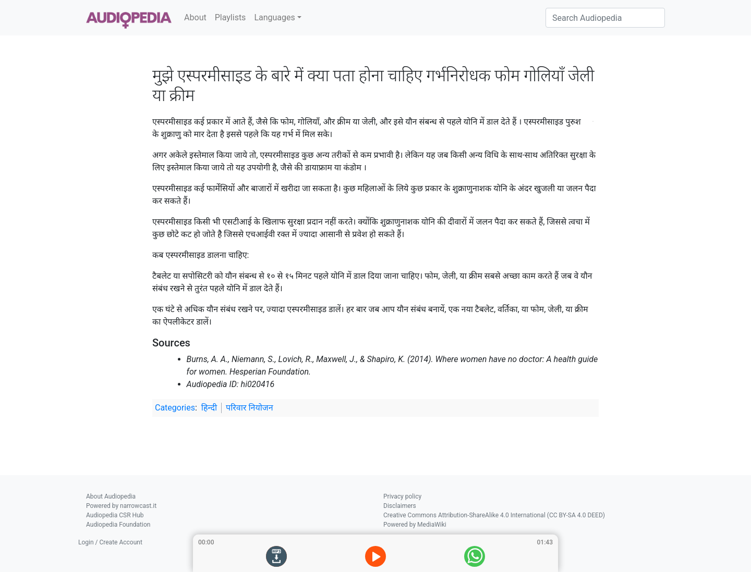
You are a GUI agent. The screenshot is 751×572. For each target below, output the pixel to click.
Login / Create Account (110, 542)
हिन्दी (209, 408)
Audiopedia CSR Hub (114, 515)
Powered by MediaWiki (414, 524)
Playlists (230, 17)
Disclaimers (399, 505)
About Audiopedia (111, 496)
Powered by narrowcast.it (121, 505)
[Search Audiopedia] (605, 18)
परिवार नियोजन (249, 408)
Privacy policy (402, 496)
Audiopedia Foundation (118, 524)
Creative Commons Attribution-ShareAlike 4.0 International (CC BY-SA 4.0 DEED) (494, 515)
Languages (274, 17)
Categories (175, 408)
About (195, 17)
